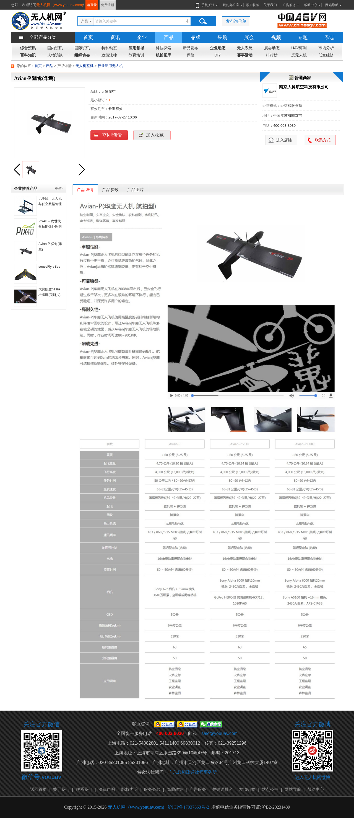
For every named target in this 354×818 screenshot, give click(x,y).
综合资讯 (28, 48)
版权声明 (129, 789)
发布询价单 (236, 21)
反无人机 (299, 55)
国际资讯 (82, 48)
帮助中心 (310, 5)
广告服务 (289, 5)
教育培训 (136, 55)
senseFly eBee (49, 267)
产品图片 (135, 189)
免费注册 (107, 5)
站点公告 (270, 789)
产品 (169, 37)
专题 (303, 37)
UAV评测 (299, 48)
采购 (222, 37)
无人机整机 (84, 66)
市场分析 (326, 48)
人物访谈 (55, 55)
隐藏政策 (175, 789)
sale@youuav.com (219, 733)
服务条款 (152, 789)
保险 (190, 55)
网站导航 (332, 5)
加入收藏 (155, 135)
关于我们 (270, 5)
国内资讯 (55, 48)
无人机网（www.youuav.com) (59, 5)
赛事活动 (245, 55)
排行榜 (272, 55)
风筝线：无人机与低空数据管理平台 (50, 204)
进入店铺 (284, 140)
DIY (217, 55)
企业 (142, 37)
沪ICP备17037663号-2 (188, 807)
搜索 (203, 21)
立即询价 (112, 135)
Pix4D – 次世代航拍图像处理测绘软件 (50, 226)
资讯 (115, 37)
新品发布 (190, 48)
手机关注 (207, 5)
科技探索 (163, 48)
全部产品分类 (43, 37)
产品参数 (110, 189)
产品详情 (85, 189)
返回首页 (38, 789)
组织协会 (82, 55)
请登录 (92, 5)
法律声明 (106, 789)
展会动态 (272, 48)
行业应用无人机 (110, 66)
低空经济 (326, 55)
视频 (276, 37)
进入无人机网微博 (312, 777)
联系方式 (322, 140)
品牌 (196, 37)
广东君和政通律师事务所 (192, 772)
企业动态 (217, 48)
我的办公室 (231, 5)
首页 (88, 37)
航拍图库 (163, 55)
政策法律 (109, 55)
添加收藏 (252, 5)
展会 (249, 37)
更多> (59, 188)
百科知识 (28, 55)
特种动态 (109, 48)
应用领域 (136, 48)
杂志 (330, 37)
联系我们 (84, 789)
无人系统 (245, 48)
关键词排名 (222, 789)
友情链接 (247, 789)
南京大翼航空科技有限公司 (304, 86)
